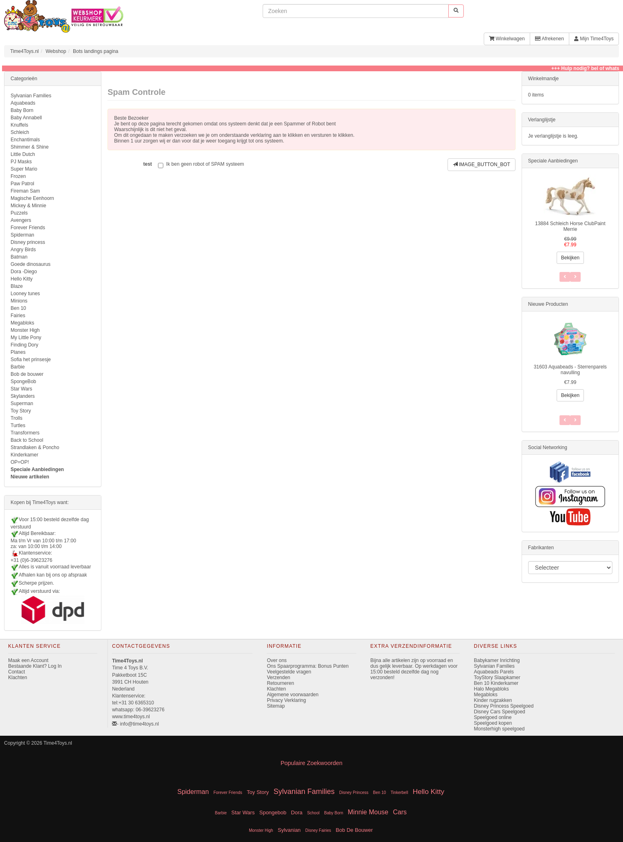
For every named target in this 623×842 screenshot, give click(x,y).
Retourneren (280, 683)
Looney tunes (25, 293)
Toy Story (21, 411)
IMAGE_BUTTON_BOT (481, 164)
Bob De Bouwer (354, 830)
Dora (297, 812)
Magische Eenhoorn (32, 198)
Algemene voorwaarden (292, 694)
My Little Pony (26, 337)
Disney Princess (354, 792)
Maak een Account (28, 660)
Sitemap (276, 706)
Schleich (20, 132)
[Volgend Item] (564, 420)
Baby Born (22, 110)
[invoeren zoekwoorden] (355, 11)
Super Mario (24, 169)
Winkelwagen (507, 39)
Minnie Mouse (368, 812)
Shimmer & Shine (29, 147)
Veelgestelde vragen (289, 672)
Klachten (17, 677)
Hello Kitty (22, 279)
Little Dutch (23, 154)
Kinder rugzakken (493, 700)
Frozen (18, 176)
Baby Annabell (26, 118)
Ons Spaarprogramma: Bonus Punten (308, 666)
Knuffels (19, 125)
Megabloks (22, 323)
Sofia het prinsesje (31, 359)
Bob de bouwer (27, 374)
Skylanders (23, 396)
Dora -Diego (24, 271)
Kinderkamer (24, 455)
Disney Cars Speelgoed (499, 712)
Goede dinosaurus (30, 264)
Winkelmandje (543, 78)
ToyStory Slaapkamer (497, 677)
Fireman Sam (25, 191)
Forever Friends (28, 227)
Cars (400, 812)
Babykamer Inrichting (497, 660)
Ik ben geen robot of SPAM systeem (201, 164)
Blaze (17, 286)
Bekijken (570, 258)
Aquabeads (23, 103)
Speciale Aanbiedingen (37, 469)
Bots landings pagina (95, 51)
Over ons (277, 660)
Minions (19, 301)
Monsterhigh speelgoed (499, 729)
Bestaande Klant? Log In (34, 666)
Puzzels (19, 213)
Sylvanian (289, 830)
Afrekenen (549, 39)
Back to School (27, 440)
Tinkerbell (399, 792)
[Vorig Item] (575, 420)
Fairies (18, 315)
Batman (19, 257)
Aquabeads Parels (494, 672)
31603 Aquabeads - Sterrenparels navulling (570, 369)
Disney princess (28, 242)
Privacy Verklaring (286, 700)
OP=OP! (20, 462)
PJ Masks (21, 161)
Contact (16, 672)
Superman (22, 403)
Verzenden (278, 677)
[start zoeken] (456, 10)
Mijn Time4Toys (594, 39)
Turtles (18, 425)
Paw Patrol (22, 183)
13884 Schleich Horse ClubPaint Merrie (570, 226)
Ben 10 (18, 308)
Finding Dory (24, 345)
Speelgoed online (493, 717)
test (147, 164)
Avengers (21, 220)
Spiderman (22, 235)
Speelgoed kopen (493, 723)
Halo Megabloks (491, 689)
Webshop (56, 51)
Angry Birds (23, 249)
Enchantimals (25, 140)
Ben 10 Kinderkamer (496, 683)
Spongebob (273, 812)
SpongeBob (23, 381)
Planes (18, 352)
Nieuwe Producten (548, 304)
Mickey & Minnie (28, 205)
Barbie (18, 367)
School (313, 813)
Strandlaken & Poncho (35, 447)
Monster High (25, 330)
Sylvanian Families (31, 96)
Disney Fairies (318, 830)
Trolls (16, 418)
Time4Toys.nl (24, 51)
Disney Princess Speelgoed (504, 706)
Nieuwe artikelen (30, 477)
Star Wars (21, 389)
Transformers (25, 433)
